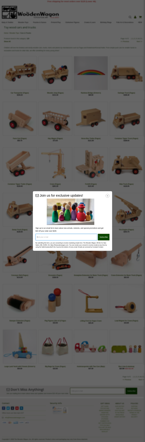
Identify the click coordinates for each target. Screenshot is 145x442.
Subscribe (104, 237)
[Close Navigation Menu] (107, 196)
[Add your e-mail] (66, 237)
